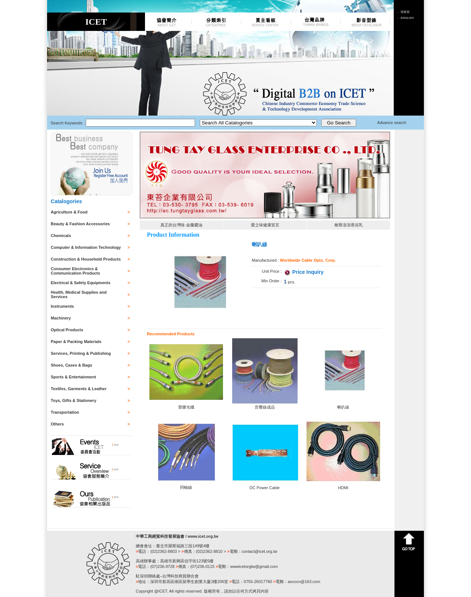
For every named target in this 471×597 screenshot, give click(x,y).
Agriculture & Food (69, 212)
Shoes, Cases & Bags (71, 365)
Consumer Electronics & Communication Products (75, 270)
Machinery (61, 318)
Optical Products (67, 330)
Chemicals (61, 235)
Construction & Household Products (86, 259)
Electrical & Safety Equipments (80, 282)
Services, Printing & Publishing (81, 353)
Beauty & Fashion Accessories (80, 224)
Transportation (65, 412)
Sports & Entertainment (73, 377)
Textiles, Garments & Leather (78, 388)
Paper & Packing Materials (76, 341)
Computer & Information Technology (86, 247)
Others (57, 424)
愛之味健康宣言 (265, 225)
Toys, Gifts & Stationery (73, 400)
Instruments (62, 306)
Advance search (391, 122)
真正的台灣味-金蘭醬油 (181, 225)
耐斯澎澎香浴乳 (348, 225)
